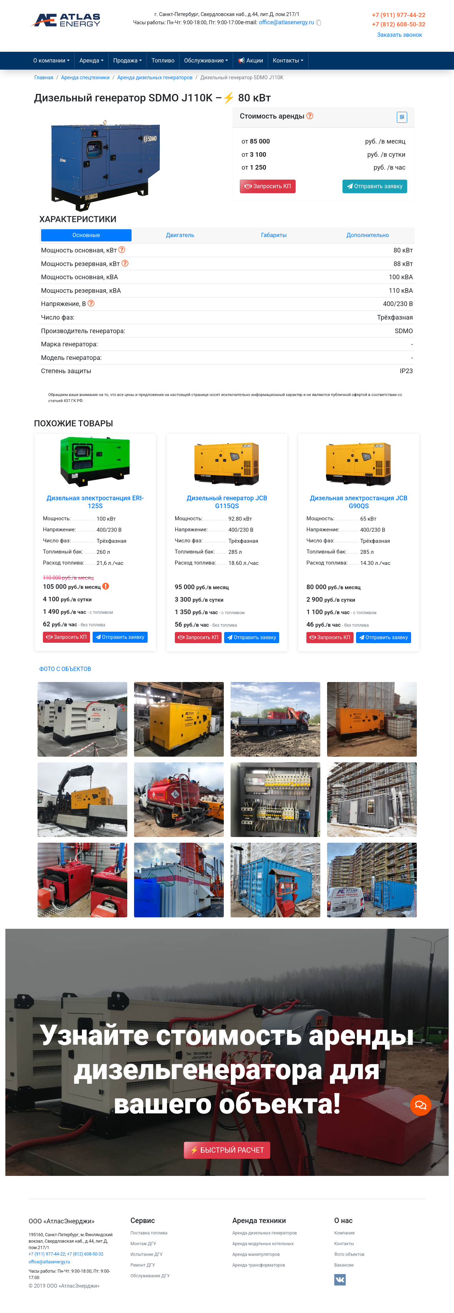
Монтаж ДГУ (143, 1243)
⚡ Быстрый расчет (227, 1150)
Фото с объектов (65, 669)
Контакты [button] (286, 60)
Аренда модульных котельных (263, 1243)
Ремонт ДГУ (142, 1265)
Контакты (344, 1243)
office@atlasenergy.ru (286, 22)
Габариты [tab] (274, 235)
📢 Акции (250, 60)
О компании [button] (49, 60)
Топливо (163, 60)
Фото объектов (349, 1254)
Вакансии (344, 1265)
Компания (344, 1233)
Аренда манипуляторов (256, 1254)
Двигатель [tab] (180, 235)
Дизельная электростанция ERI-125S (95, 502)
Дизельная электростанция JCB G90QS (359, 502)
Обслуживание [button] (204, 60)
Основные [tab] (86, 235)
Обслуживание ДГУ (150, 1275)
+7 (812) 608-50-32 (398, 24)
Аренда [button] (89, 60)
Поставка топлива (148, 1233)
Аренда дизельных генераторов (264, 1233)
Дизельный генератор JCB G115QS (227, 502)
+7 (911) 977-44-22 (398, 15)
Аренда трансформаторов (258, 1265)
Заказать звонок (399, 34)
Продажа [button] (125, 60)
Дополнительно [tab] (367, 235)
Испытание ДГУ (146, 1254)
